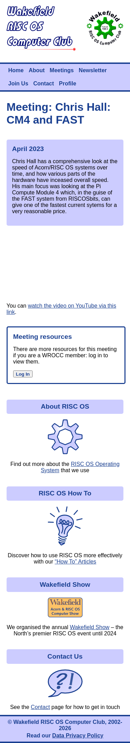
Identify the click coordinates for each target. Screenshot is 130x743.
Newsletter (93, 70)
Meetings (61, 70)
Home (16, 70)
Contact (43, 83)
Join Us (18, 83)
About (37, 70)
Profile (67, 83)
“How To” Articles (75, 562)
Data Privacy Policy (78, 735)
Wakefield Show (89, 627)
